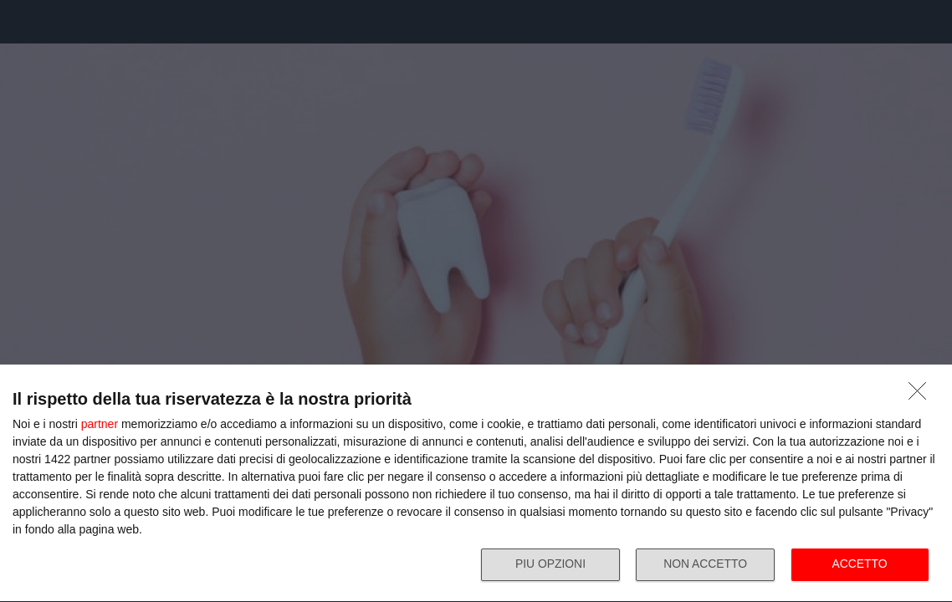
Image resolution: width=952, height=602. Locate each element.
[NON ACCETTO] (921, 394)
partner (99, 423)
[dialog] (476, 483)
